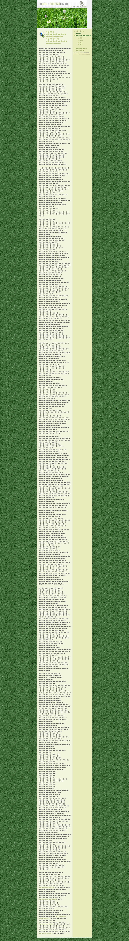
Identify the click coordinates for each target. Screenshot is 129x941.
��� (88, 54)
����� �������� (80, 54)
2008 (81, 40)
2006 (81, 44)
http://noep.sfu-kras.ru (45, 924)
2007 (81, 42)
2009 (81, 38)
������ (79, 31)
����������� (83, 35)
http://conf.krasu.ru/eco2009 (47, 899)
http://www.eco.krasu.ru (46, 887)
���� (78, 33)
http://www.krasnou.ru (45, 933)
